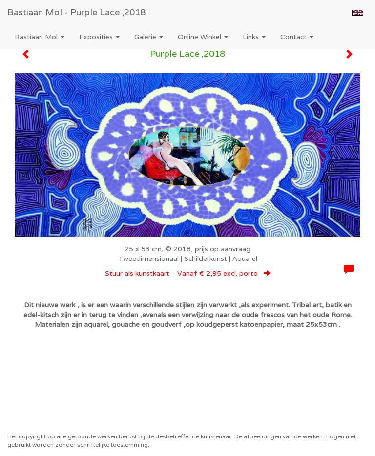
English (357, 13)
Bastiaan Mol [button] (39, 36)
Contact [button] (296, 36)
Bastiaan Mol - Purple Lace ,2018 (76, 12)
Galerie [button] (148, 36)
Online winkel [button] (203, 36)
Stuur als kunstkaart (188, 273)
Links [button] (254, 36)
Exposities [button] (99, 36)
